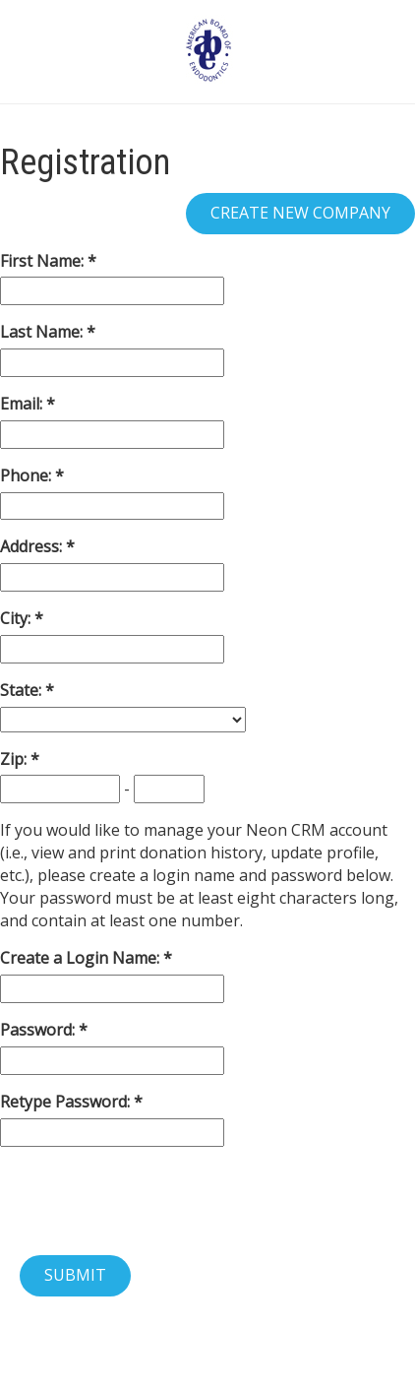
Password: (39, 1030)
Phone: (27, 475)
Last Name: (43, 332)
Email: (23, 403)
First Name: (44, 261)
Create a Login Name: (81, 958)
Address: (33, 546)
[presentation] (149, 1201)
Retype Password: (67, 1101)
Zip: (15, 759)
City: (17, 618)
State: (22, 690)
